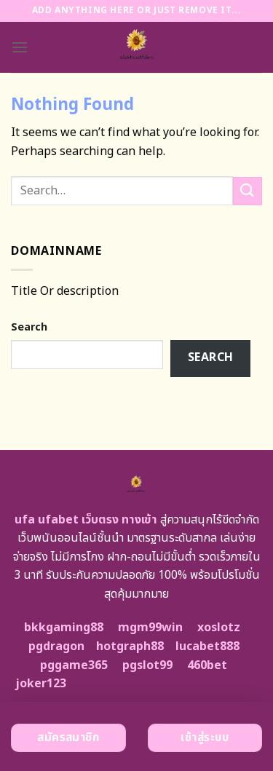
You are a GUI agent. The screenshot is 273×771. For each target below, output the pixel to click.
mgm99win (150, 627)
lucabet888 (207, 646)
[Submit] (247, 191)
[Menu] (19, 47)
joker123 (40, 683)
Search (29, 327)
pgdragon (56, 646)
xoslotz (218, 627)
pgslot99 (147, 665)
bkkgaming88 (63, 627)
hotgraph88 (130, 646)
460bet (207, 665)
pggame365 (74, 665)
